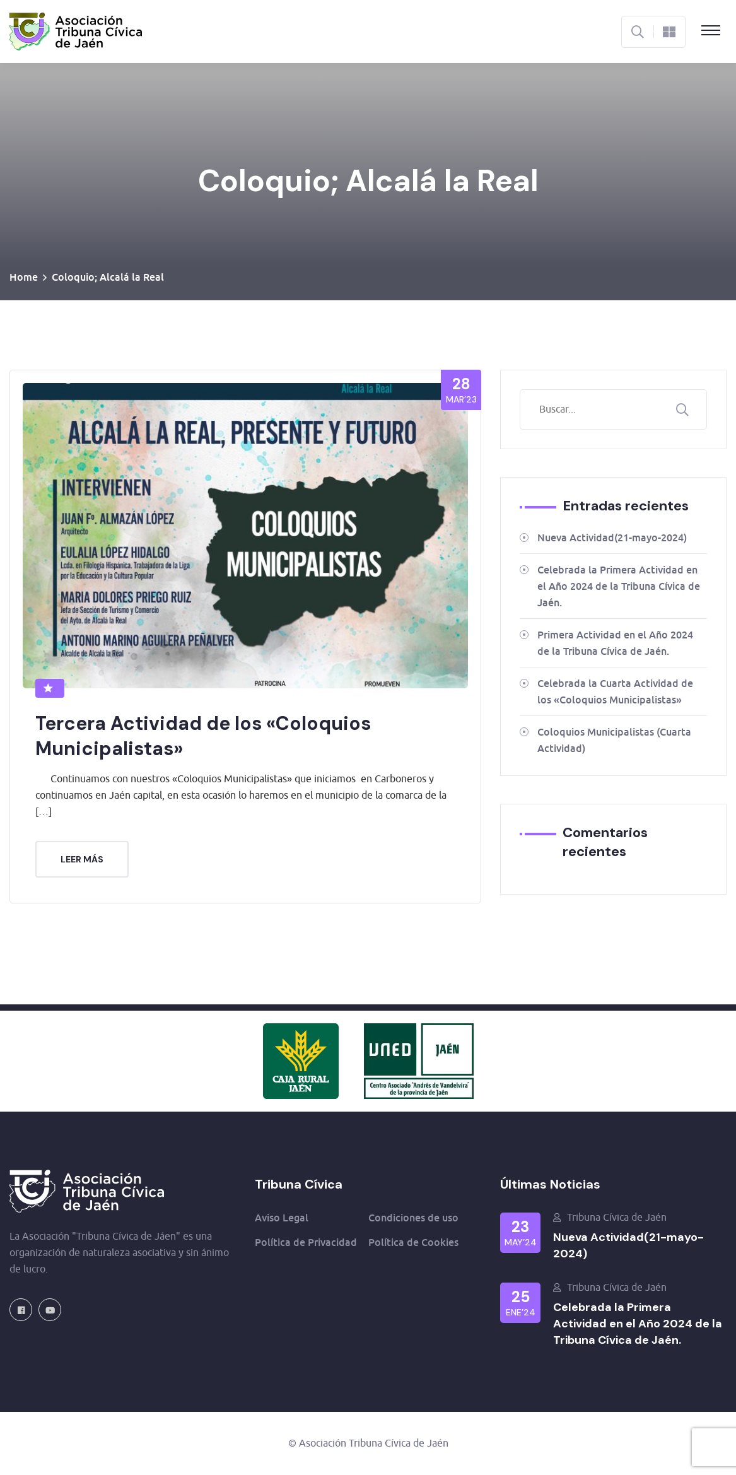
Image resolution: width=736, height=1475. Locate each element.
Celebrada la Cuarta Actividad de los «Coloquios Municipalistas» (615, 691)
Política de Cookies (413, 1242)
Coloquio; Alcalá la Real (108, 277)
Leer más (82, 859)
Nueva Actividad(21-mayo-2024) (612, 537)
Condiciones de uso (413, 1217)
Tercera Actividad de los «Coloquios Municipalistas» (203, 736)
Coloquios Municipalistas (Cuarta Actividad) (614, 740)
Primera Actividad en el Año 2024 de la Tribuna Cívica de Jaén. (615, 642)
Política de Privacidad (306, 1242)
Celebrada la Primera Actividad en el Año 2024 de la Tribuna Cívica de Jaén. (618, 586)
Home (23, 277)
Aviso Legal (281, 1217)
